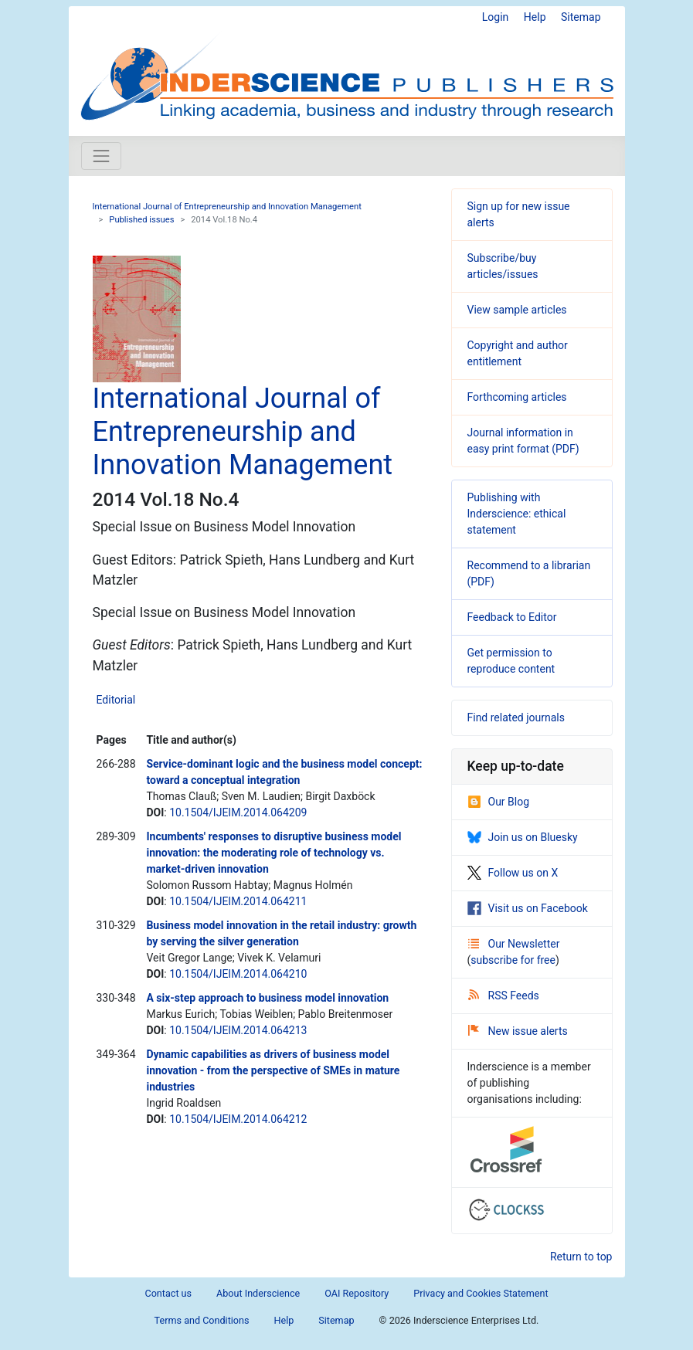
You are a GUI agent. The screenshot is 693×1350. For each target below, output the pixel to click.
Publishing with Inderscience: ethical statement (516, 513)
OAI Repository (356, 1293)
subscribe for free (512, 960)
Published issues (141, 220)
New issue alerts (518, 1031)
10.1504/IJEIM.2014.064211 (238, 901)
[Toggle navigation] (101, 156)
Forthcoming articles (517, 397)
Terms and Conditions (202, 1320)
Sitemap (580, 17)
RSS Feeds (503, 995)
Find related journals (516, 717)
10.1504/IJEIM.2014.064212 (238, 1119)
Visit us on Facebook (527, 908)
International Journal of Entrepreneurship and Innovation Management (227, 207)
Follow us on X (513, 873)
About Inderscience (258, 1293)
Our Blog (498, 801)
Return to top (581, 1256)
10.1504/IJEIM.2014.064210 (238, 974)
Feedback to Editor (512, 617)
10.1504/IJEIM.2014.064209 (238, 812)
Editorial (116, 700)
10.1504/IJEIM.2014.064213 (238, 1030)
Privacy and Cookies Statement (480, 1293)
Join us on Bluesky (522, 837)
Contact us (168, 1293)
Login (495, 17)
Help (535, 17)
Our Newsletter (514, 944)
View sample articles (517, 310)
